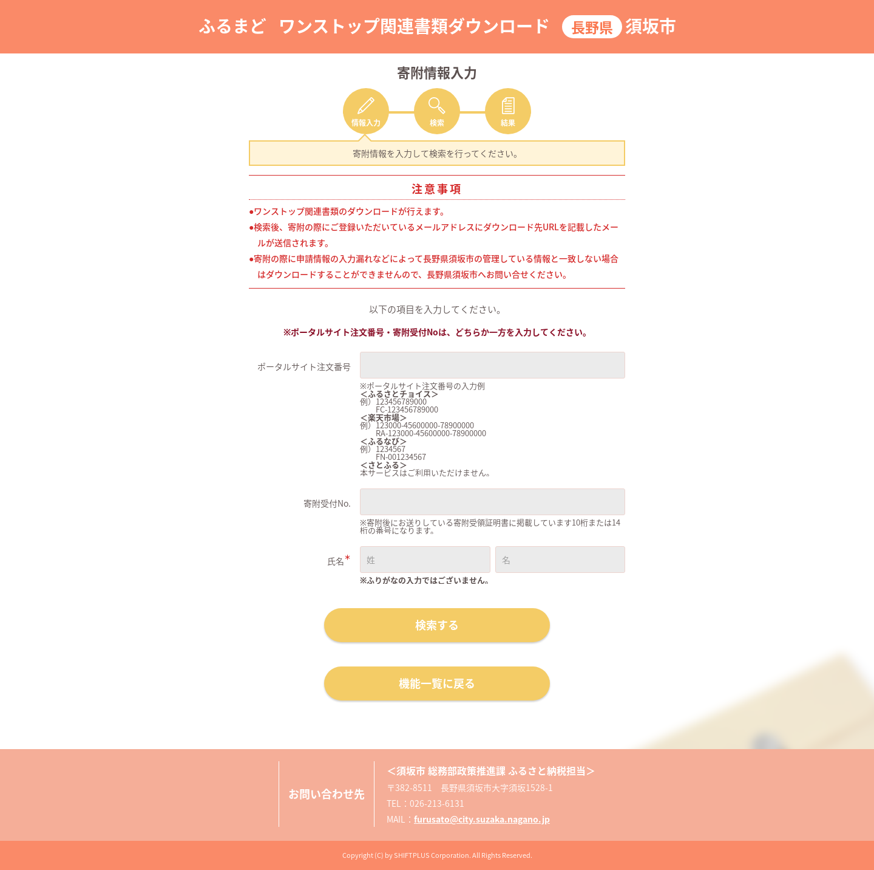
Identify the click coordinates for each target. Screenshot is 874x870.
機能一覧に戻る (437, 683)
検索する (437, 625)
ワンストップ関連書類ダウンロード (414, 25)
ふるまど (232, 25)
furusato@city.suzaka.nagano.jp (482, 819)
